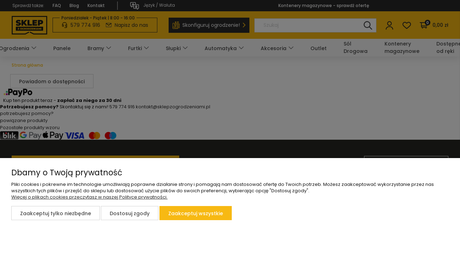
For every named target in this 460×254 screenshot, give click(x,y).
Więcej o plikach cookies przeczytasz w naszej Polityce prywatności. (89, 197)
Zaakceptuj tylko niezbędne (55, 213)
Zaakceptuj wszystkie (195, 213)
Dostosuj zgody (130, 213)
